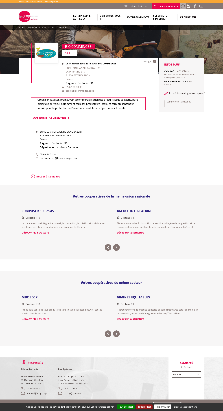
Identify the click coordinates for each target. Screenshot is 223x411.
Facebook (195, 6)
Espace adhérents (168, 6)
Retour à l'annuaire (48, 176)
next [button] (116, 247)
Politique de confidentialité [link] (185, 406)
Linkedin (188, 6)
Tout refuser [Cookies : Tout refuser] (144, 407)
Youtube (201, 6)
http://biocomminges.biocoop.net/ (187, 93)
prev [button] (108, 247)
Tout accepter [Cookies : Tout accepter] (125, 407)
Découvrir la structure (35, 232)
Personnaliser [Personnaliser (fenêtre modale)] (163, 407)
